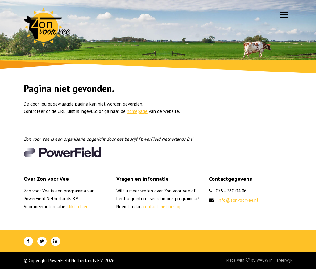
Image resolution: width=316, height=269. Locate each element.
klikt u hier (77, 206)
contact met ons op (162, 206)
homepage (137, 111)
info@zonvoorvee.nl (238, 200)
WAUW (262, 260)
